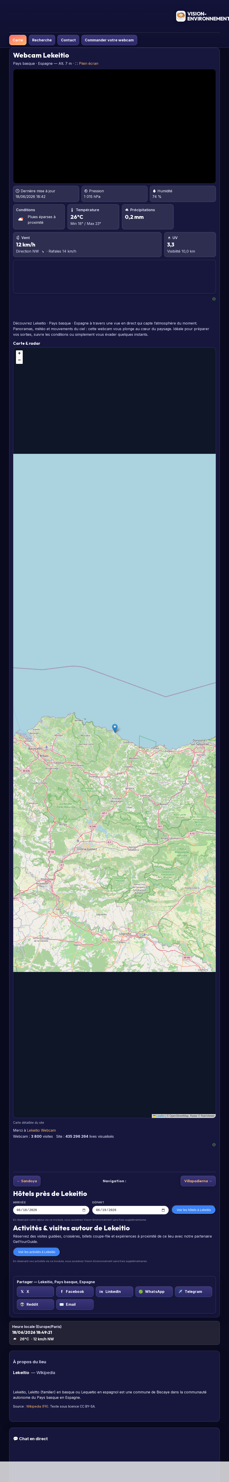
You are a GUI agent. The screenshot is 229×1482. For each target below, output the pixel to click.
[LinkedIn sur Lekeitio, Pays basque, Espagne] (114, 1292)
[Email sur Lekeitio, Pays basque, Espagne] (75, 1305)
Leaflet (158, 1115)
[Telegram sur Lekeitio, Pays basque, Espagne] (193, 1292)
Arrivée (51, 1208)
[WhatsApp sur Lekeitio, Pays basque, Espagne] (154, 1292)
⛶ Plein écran (86, 63)
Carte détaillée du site (28, 1122)
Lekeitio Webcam (41, 1130)
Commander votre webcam (109, 40)
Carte (18, 40)
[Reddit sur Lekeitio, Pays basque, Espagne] (35, 1305)
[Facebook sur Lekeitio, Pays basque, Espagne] (75, 1292)
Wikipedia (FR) (37, 1407)
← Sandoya (27, 1180)
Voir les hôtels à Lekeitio (194, 1210)
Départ (130, 1208)
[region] (114, 732)
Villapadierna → (198, 1180)
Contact (68, 40)
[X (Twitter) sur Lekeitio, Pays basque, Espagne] (35, 1292)
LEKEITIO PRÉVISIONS (114, 276)
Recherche (42, 40)
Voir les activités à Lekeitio (36, 1252)
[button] (115, 728)
